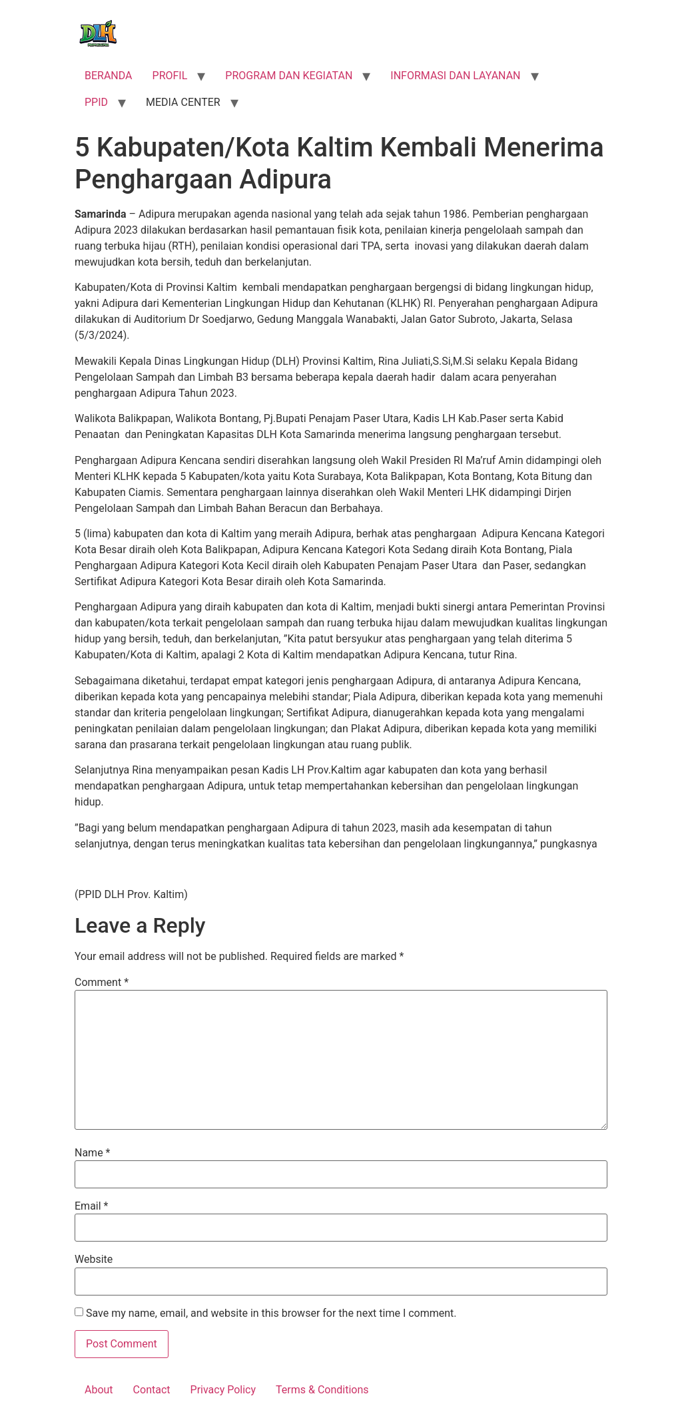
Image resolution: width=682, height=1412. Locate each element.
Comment (102, 982)
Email (91, 1206)
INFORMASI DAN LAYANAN (455, 75)
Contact (151, 1389)
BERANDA (109, 75)
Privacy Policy (223, 1389)
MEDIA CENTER (183, 102)
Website (94, 1259)
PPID (96, 102)
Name (93, 1153)
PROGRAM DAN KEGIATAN (288, 75)
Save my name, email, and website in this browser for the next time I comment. (271, 1313)
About (99, 1389)
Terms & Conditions (322, 1389)
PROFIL (170, 75)
